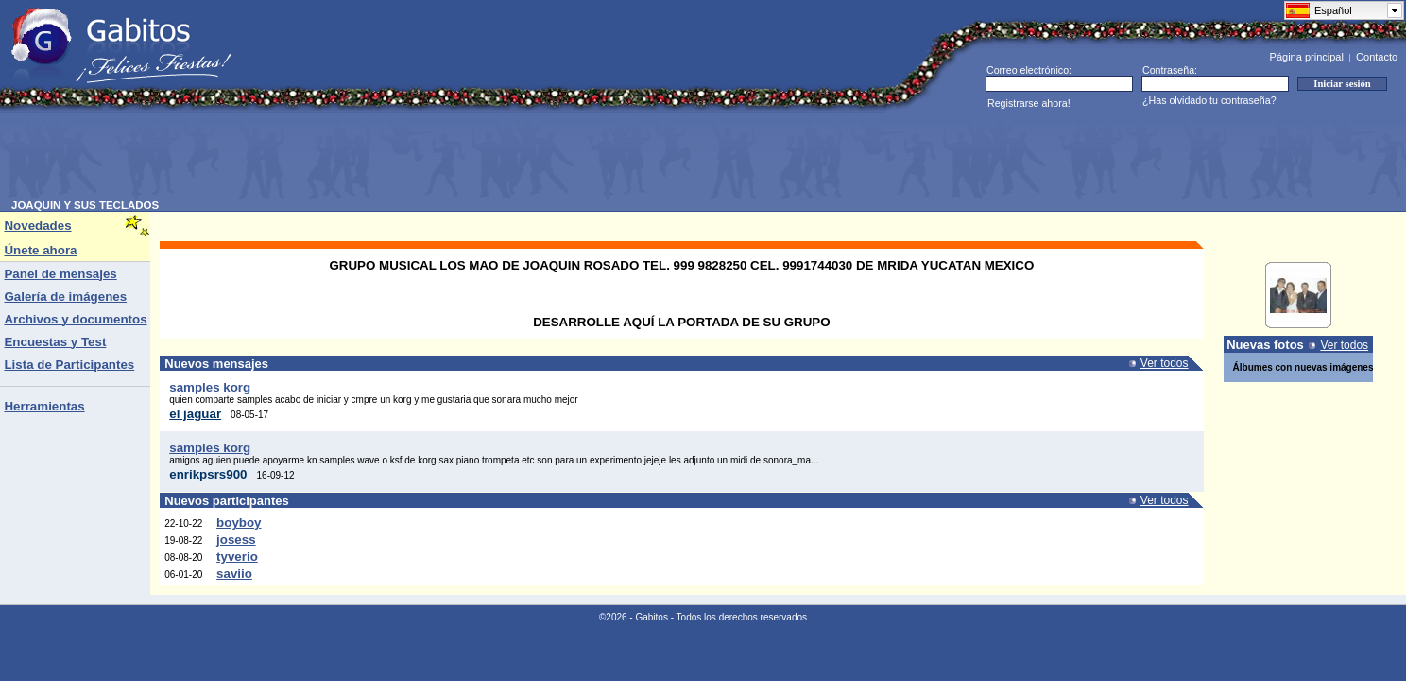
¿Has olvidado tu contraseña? (1209, 100)
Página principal (1307, 56)
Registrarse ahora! (1029, 103)
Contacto (1376, 56)
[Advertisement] (355, 157)
